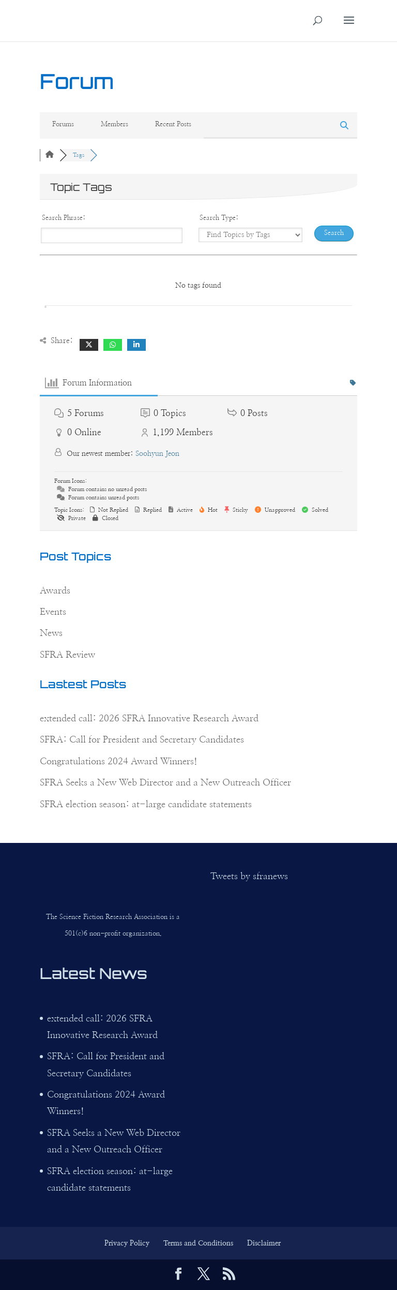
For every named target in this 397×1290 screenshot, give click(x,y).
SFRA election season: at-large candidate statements (146, 804)
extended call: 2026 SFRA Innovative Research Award (149, 718)
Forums (63, 124)
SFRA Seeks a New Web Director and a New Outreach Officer (165, 783)
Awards (55, 591)
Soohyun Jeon (157, 453)
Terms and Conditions (198, 1243)
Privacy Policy (126, 1243)
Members (114, 124)
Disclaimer (264, 1243)
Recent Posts (173, 124)
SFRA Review (67, 655)
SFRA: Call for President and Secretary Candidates (142, 740)
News (51, 633)
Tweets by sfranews (249, 876)
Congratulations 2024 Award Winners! (118, 761)
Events (53, 612)
